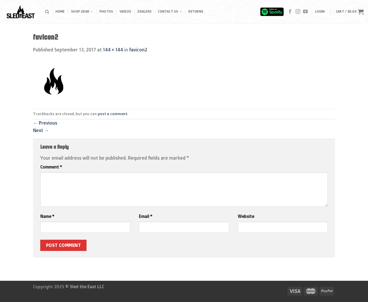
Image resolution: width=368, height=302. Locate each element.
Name (47, 216)
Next (41, 130)
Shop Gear (82, 11)
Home (60, 11)
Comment (51, 167)
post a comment (112, 113)
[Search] (47, 12)
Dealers (144, 11)
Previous (45, 123)
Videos (125, 11)
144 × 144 (113, 50)
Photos (106, 11)
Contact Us (170, 11)
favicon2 (138, 50)
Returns (195, 11)
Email (145, 216)
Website (246, 216)
